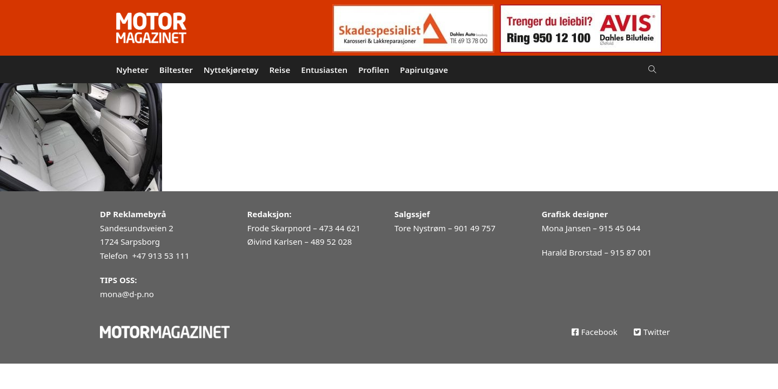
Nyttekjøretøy (231, 69)
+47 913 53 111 (160, 255)
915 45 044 (619, 228)
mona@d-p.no (127, 294)
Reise (279, 69)
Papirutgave (424, 69)
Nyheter (132, 69)
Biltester (176, 69)
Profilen (373, 69)
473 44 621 (339, 228)
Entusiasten (324, 69)
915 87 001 (631, 252)
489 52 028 (331, 241)
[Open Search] (652, 69)
